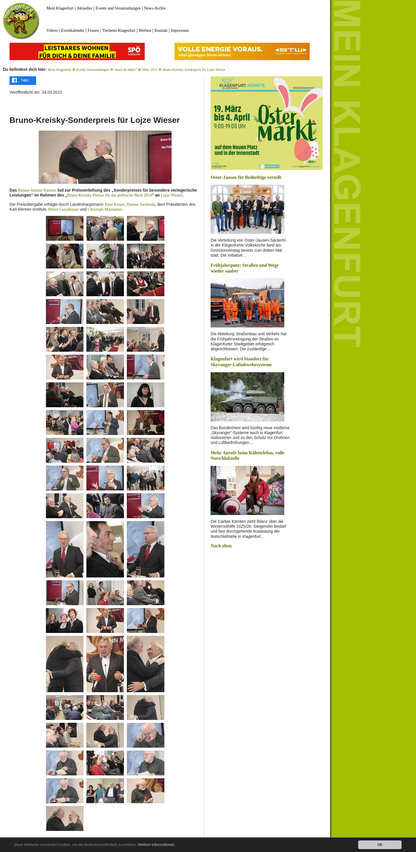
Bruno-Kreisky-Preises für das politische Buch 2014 (109, 195)
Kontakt (161, 30)
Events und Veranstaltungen (118, 8)
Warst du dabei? (125, 70)
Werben (145, 30)
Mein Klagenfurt (60, 8)
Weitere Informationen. (157, 844)
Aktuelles (84, 8)
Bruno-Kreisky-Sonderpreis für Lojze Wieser (194, 70)
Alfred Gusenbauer (63, 209)
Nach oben (221, 545)
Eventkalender (72, 30)
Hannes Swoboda (141, 204)
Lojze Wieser (171, 195)
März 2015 (149, 70)
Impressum (180, 30)
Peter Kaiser (115, 204)
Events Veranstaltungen (93, 70)
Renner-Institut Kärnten (37, 190)
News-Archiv (155, 8)
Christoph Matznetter (105, 209)
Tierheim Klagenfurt (118, 30)
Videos (52, 30)
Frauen (93, 30)
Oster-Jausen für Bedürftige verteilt (246, 177)
